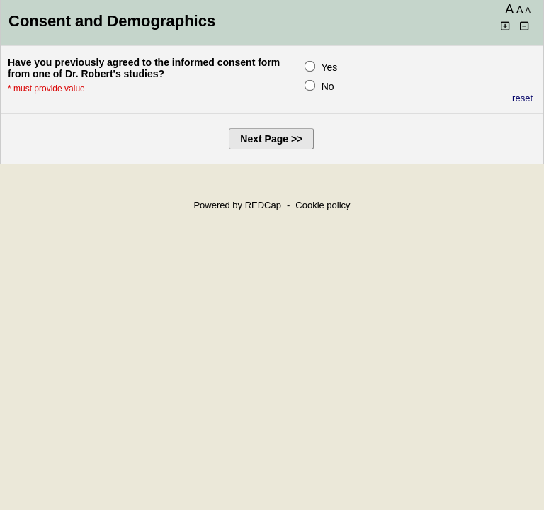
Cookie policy (322, 205)
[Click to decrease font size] (525, 26)
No (328, 86)
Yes (329, 67)
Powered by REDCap (237, 205)
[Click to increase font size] (506, 26)
